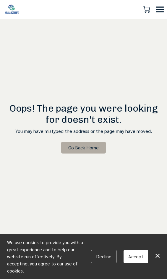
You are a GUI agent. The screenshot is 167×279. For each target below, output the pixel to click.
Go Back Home (83, 147)
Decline (103, 256)
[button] (147, 9)
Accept (135, 256)
